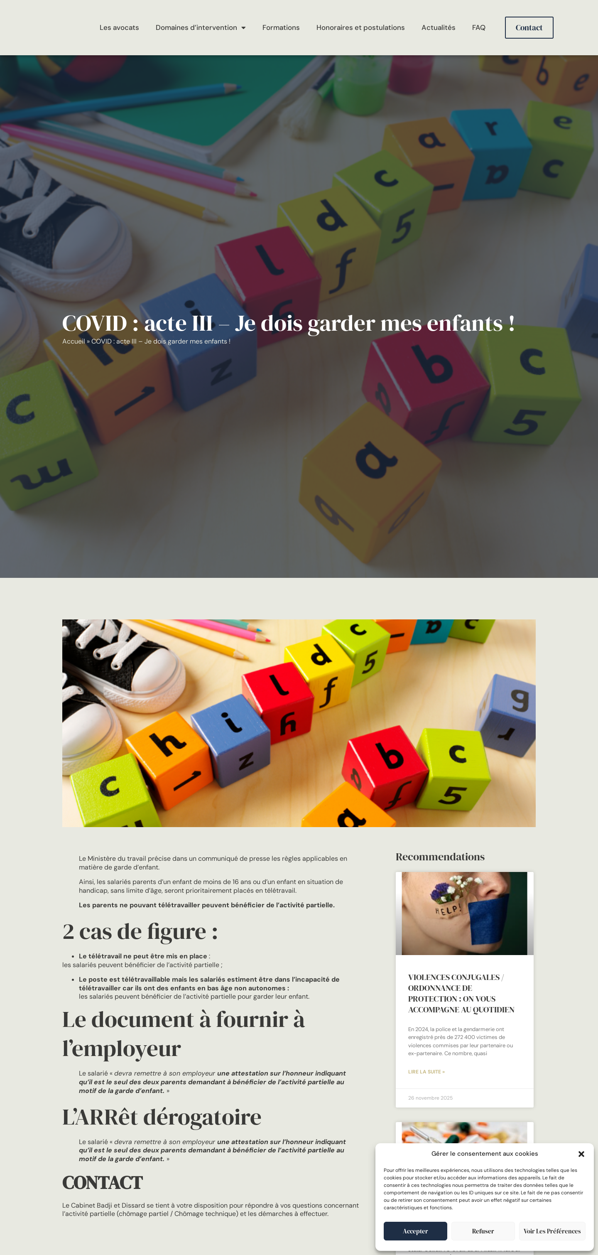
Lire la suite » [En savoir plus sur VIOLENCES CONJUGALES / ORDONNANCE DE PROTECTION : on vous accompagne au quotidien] (426, 1072)
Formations (281, 27)
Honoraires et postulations (360, 27)
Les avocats (119, 27)
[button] (581, 1154)
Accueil (73, 341)
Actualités (439, 27)
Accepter (415, 1231)
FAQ (478, 27)
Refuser (483, 1231)
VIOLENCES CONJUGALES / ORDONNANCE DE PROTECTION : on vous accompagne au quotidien (461, 993)
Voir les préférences (552, 1231)
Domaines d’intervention (201, 27)
